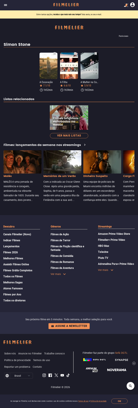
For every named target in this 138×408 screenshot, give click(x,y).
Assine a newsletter (69, 326)
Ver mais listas (69, 135)
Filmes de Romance (62, 262)
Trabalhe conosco (54, 353)
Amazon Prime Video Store (114, 233)
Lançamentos (11, 246)
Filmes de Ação (60, 234)
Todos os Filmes (13, 276)
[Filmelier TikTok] (68, 376)
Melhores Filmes (13, 258)
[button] (29, 376)
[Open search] (130, 386)
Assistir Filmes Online (16, 264)
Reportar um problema (17, 367)
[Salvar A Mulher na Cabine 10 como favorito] (96, 54)
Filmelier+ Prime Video (111, 239)
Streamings (105, 226)
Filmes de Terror (60, 240)
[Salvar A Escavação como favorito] (55, 54)
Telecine (103, 251)
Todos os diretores (14, 300)
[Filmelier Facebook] (50, 376)
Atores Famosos (13, 288)
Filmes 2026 (10, 252)
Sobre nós (10, 353)
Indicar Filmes (11, 240)
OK (119, 401)
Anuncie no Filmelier (30, 353)
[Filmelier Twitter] (56, 376)
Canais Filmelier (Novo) (17, 234)
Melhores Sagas (12, 282)
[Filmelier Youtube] (62, 376)
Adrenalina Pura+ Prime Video (116, 264)
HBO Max (103, 245)
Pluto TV (103, 257)
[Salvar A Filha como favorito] (75, 54)
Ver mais (58, 274)
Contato (37, 367)
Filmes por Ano (12, 294)
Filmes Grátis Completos (17, 270)
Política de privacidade (98, 401)
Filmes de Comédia (62, 256)
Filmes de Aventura (62, 268)
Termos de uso (83, 401)
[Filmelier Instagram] (44, 376)
